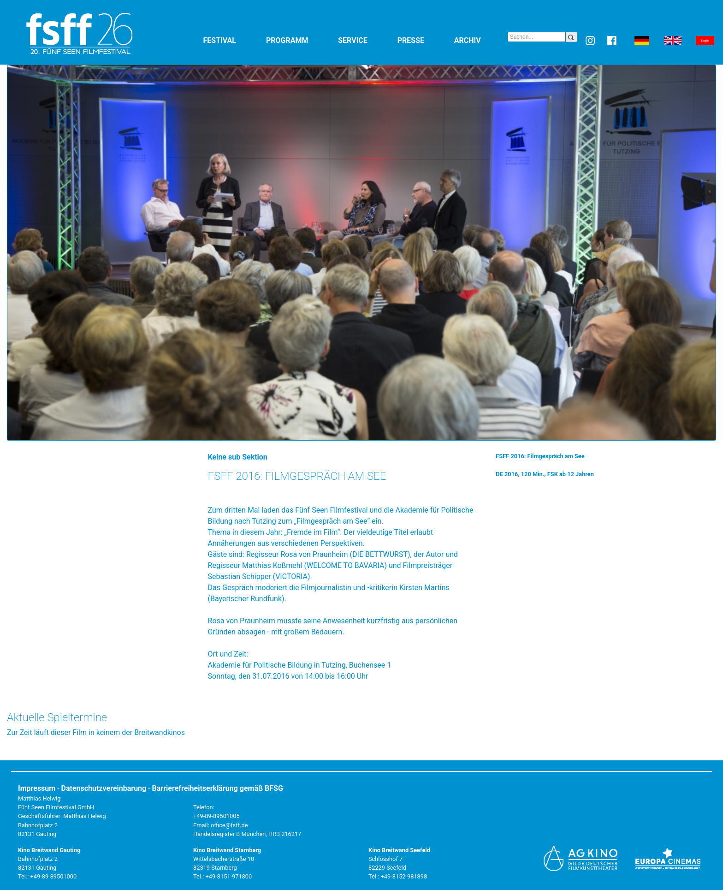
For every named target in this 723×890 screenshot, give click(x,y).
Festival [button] (232, 40)
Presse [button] (423, 40)
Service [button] (365, 40)
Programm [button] (300, 40)
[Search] (536, 37)
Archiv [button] (480, 40)
